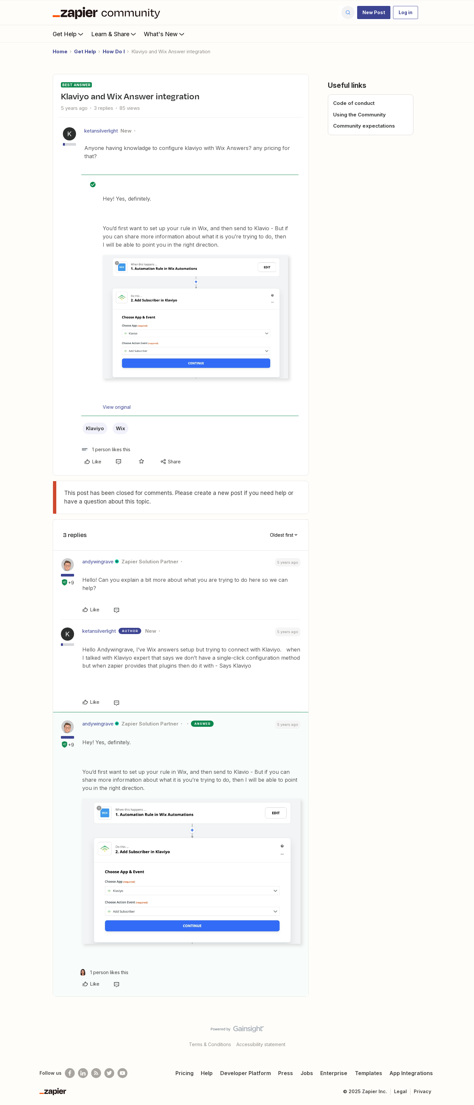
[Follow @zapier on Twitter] (109, 1073)
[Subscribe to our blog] (96, 1073)
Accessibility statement (260, 1044)
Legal (400, 1091)
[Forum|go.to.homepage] (108, 12)
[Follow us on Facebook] (70, 1073)
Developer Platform (245, 1073)
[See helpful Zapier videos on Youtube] (122, 1073)
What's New (165, 34)
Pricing (184, 1073)
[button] (373, 12)
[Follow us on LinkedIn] (83, 1073)
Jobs (307, 1073)
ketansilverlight (101, 131)
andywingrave (98, 561)
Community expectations (364, 126)
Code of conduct (354, 103)
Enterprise (333, 1073)
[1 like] (105, 449)
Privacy (422, 1091)
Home (60, 51)
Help (207, 1073)
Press (285, 1073)
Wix (120, 428)
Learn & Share (114, 34)
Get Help (69, 34)
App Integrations (411, 1073)
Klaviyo (95, 428)
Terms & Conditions (210, 1044)
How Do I (114, 51)
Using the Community (359, 114)
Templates (368, 1073)
